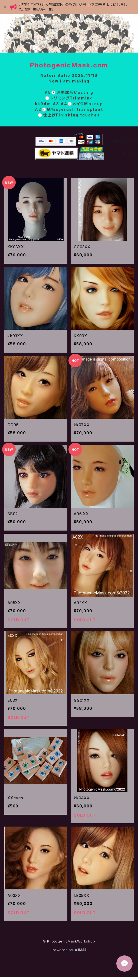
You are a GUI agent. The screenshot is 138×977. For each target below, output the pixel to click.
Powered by (69, 950)
